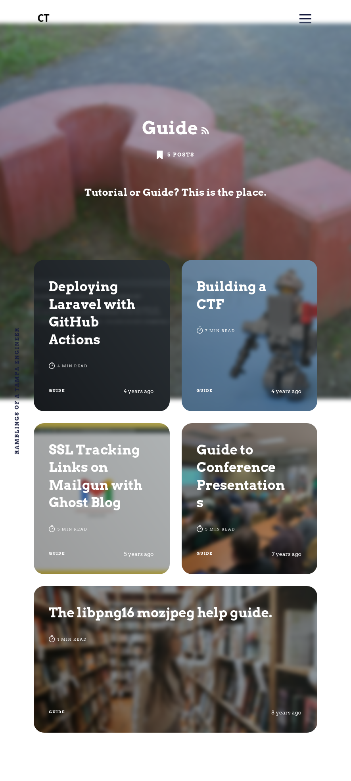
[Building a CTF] (250, 335)
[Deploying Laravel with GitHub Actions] (102, 335)
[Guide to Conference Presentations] (250, 499)
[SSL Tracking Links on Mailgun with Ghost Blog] (102, 499)
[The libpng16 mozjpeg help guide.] (175, 659)
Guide (57, 390)
